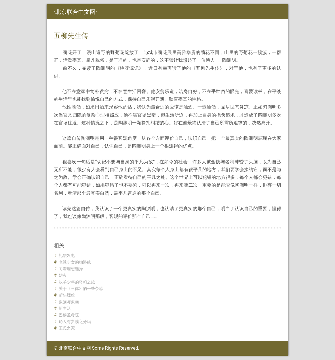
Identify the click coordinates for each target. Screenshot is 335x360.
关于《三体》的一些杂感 (81, 288)
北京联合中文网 (75, 11)
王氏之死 (67, 328)
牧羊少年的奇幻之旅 (77, 282)
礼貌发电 (67, 255)
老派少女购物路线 (75, 262)
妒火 (63, 275)
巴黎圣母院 (69, 315)
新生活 (65, 308)
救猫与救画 (69, 301)
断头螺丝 (67, 295)
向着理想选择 (71, 268)
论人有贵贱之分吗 (75, 321)
